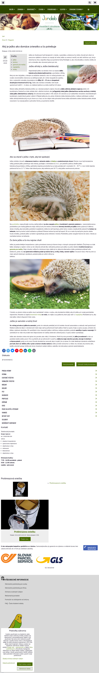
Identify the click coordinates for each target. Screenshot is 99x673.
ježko (14, 60)
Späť (3, 36)
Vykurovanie (52, 9)
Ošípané (50, 402)
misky (15, 69)
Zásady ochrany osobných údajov (13, 659)
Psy (50, 391)
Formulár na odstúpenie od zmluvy (17, 599)
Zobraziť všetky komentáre (87, 364)
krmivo (15, 62)
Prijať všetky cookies (24, 664)
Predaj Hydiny (50, 370)
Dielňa (12, 9)
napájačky (16, 67)
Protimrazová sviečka (58, 483)
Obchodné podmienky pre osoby (16, 584)
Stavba (42, 9)
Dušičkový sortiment (9, 423)
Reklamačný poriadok (12, 596)
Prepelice (50, 398)
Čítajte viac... (25, 539)
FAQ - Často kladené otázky (14, 603)
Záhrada (21, 9)
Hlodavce (50, 395)
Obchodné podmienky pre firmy (15, 588)
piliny (57, 224)
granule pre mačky (19, 65)
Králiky (50, 384)
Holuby (50, 388)
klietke (53, 161)
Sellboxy (5, 419)
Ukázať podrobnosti (9, 663)
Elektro (63, 9)
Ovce (50, 405)
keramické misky (35, 315)
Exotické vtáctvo (50, 377)
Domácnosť (31, 9)
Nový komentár (68, 364)
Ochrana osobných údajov (14, 592)
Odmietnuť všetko (24, 669)
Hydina (50, 374)
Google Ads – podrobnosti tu (16, 647)
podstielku (15, 224)
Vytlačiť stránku (90, 43)
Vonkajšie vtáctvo (50, 381)
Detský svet (50, 416)
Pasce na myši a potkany (50, 409)
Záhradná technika (76, 9)
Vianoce (50, 412)
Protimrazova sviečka (24, 531)
